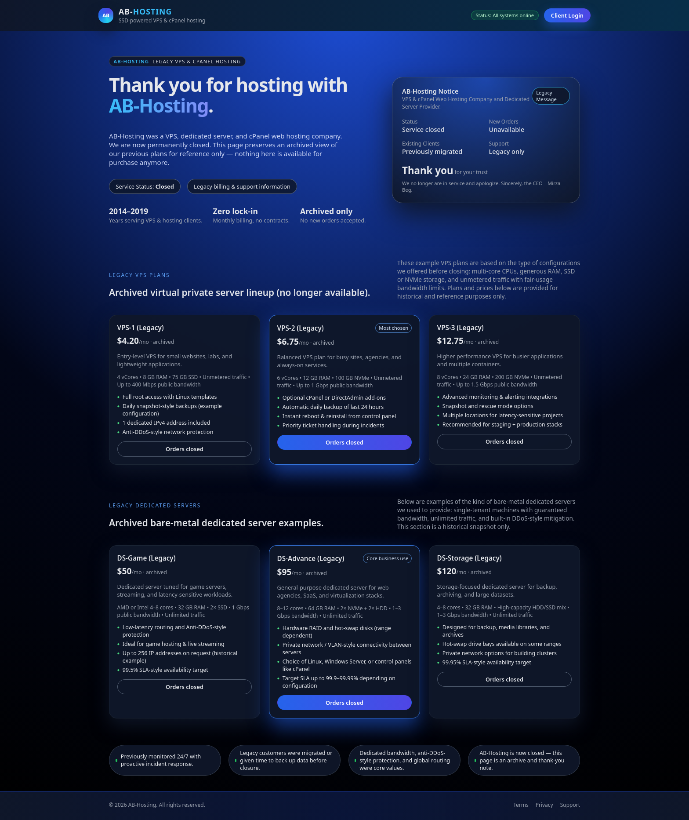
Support (570, 805)
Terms (521, 805)
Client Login (567, 15)
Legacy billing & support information (242, 186)
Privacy (544, 805)
